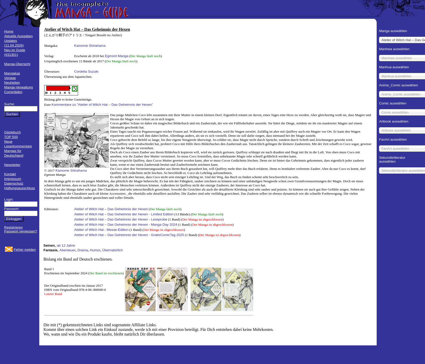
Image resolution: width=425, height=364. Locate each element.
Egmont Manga (116, 56)
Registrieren (13, 227)
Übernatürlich (112, 250)
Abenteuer (67, 250)
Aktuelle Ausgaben (18, 36)
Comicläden (13, 92)
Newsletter (12, 165)
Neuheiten (12, 83)
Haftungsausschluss (19, 188)
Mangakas (12, 73)
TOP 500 (11, 137)
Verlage (10, 78)
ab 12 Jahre (66, 245)
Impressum (12, 179)
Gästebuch (12, 132)
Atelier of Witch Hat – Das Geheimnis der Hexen (111, 209)
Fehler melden (25, 250)
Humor (95, 250)
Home (8, 31)
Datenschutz (13, 183)
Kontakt (10, 174)
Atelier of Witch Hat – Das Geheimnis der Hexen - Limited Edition (123, 214)
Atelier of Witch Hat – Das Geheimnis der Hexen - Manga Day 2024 (125, 224)
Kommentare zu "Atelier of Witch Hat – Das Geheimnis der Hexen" (102, 105)
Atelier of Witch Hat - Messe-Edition (101, 230)
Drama (83, 250)
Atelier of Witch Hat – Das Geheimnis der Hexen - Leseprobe (120, 219)
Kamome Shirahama (90, 46)
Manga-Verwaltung (18, 87)
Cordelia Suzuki (86, 71)
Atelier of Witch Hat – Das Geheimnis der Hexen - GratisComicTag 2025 (129, 235)
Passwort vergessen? (20, 231)
